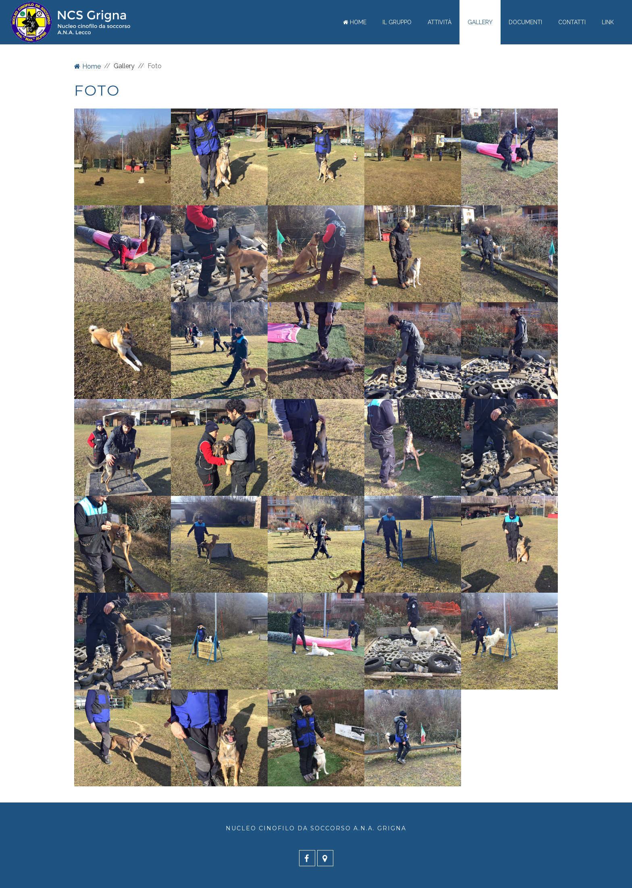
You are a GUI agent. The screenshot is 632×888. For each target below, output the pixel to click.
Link (608, 22)
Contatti (572, 22)
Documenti (525, 22)
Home (354, 22)
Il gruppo (397, 22)
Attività (439, 22)
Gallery (480, 22)
